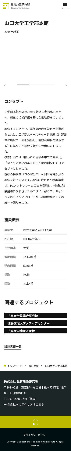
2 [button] (35, 84)
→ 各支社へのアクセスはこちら (24, 404)
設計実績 (34, 366)
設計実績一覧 (12, 346)
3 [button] (48, 84)
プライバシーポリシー (35, 435)
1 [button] (23, 84)
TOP (35, 424)
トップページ (15, 366)
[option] (35, 60)
